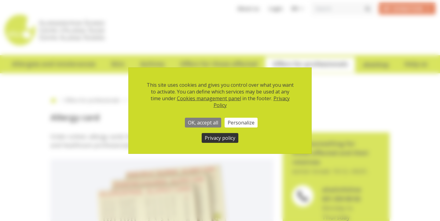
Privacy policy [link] (220, 138)
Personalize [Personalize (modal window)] (241, 122)
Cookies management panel (209, 98)
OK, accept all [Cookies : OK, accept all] (203, 122)
